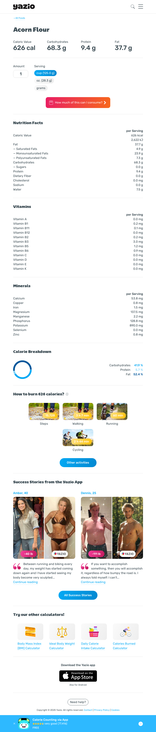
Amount (18, 66)
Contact (88, 710)
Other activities (78, 462)
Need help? (78, 702)
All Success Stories (78, 595)
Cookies (115, 710)
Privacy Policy (102, 710)
